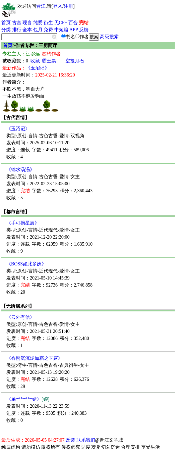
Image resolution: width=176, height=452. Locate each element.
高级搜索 (109, 36)
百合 (73, 22)
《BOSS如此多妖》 (26, 263)
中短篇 (61, 29)
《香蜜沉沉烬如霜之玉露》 (34, 358)
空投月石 (74, 60)
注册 (68, 6)
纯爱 (38, 22)
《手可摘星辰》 (22, 222)
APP (73, 29)
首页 (6, 22)
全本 (27, 29)
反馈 (84, 29)
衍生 (48, 22)
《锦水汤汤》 (20, 169)
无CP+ (60, 22)
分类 (6, 29)
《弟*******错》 (27, 399)
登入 (57, 6)
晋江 (41, 6)
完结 (84, 22)
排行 (16, 29)
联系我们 (85, 440)
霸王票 (49, 60)
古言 (16, 22)
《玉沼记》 (37, 67)
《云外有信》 (20, 317)
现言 (27, 22)
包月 (38, 29)
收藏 (35, 60)
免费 (48, 29)
